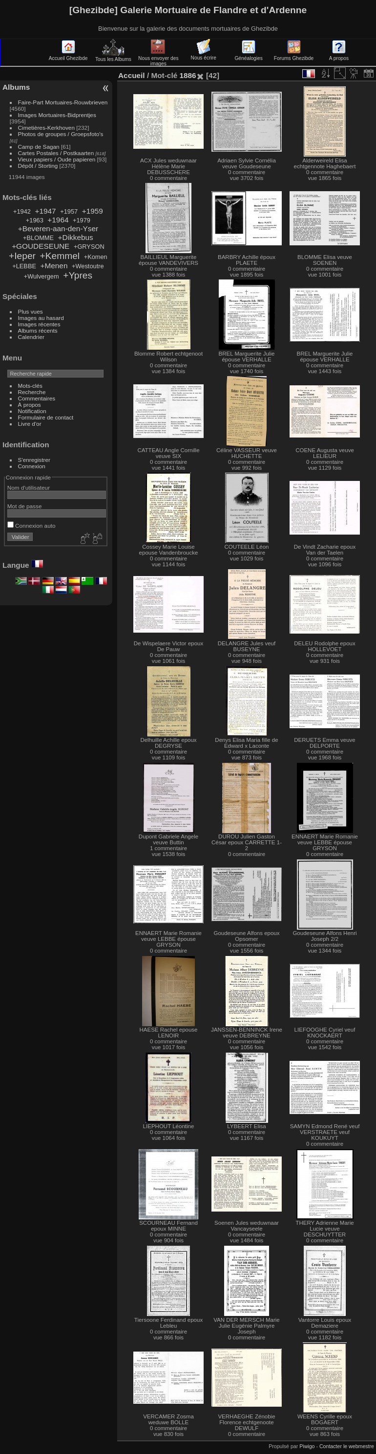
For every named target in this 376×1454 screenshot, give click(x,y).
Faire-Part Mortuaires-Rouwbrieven (63, 102)
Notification (32, 411)
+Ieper (22, 256)
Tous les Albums (113, 56)
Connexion (31, 466)
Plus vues (30, 311)
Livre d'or (30, 423)
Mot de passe (24, 506)
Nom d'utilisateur (28, 487)
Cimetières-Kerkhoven (46, 127)
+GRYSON (89, 246)
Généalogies (248, 55)
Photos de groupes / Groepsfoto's (61, 134)
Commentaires (37, 398)
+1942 (22, 211)
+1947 (45, 211)
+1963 (34, 220)
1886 (187, 75)
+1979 (81, 220)
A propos (339, 55)
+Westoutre (88, 266)
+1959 (92, 211)
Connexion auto (31, 525)
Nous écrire (203, 55)
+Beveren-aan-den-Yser (58, 228)
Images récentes (39, 324)
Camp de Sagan (39, 146)
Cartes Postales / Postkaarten (56, 153)
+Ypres (77, 275)
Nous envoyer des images (158, 58)
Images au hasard (41, 318)
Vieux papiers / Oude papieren (57, 159)
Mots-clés (30, 385)
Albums (16, 87)
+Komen (95, 256)
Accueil (131, 75)
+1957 (69, 211)
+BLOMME (38, 237)
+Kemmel (60, 256)
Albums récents (38, 330)
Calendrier (31, 337)
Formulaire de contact (46, 417)
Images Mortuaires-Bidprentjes (57, 115)
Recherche (32, 392)
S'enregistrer (34, 460)
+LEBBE (24, 266)
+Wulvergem (41, 276)
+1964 (57, 220)
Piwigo (306, 1446)
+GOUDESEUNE (40, 246)
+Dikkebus (75, 237)
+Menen (54, 265)
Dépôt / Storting (38, 165)
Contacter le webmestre (346, 1446)
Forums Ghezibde (293, 55)
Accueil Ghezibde (68, 55)
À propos (29, 404)
